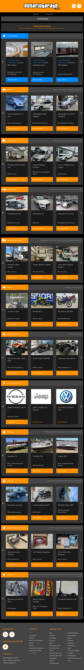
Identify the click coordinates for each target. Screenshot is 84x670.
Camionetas (52, 638)
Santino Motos (13, 319)
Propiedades (52, 658)
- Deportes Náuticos (72, 633)
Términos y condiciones (36, 640)
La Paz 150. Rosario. (15, 62)
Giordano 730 (38, 456)
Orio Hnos (12, 174)
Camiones (52, 640)
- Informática (70, 645)
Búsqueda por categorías (36, 648)
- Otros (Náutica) (71, 635)
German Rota (38, 272)
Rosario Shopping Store (40, 607)
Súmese (31, 638)
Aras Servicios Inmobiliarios (38, 73)
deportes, (69, 574)
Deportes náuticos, (64, 432)
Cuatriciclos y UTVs (54, 645)
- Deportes (70, 653)
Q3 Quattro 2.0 (38, 214)
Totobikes (12, 608)
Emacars (36, 512)
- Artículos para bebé (73, 650)
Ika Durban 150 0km (65, 312)
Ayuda (31, 643)
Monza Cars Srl (14, 223)
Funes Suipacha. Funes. (40, 62)
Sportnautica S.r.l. (65, 367)
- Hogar (69, 648)
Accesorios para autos (55, 653)
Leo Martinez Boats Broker (15, 464)
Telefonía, (34, 574)
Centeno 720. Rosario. (66, 62)
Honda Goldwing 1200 (41, 505)
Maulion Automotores (66, 223)
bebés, (62, 574)
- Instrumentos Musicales (74, 658)
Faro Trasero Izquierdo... (42, 552)
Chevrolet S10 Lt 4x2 (66, 214)
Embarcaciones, (51, 432)
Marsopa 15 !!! (12, 456)
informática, (50, 574)
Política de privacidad (35, 650)
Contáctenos (32, 653)
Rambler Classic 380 (65, 505)
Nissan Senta (13, 416)
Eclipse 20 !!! (62, 456)
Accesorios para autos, (57, 528)
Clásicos (51, 650)
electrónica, (42, 574)
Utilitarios (52, 635)
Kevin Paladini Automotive (63, 511)
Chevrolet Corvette (15, 505)
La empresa (32, 635)
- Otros (69, 660)
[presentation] (3, 61)
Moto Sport (38, 319)
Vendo (36, 223)
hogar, (57, 574)
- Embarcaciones (54, 663)
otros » (80, 576)
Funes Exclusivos (14, 123)
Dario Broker (38, 465)
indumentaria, (77, 574)
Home (31, 633)
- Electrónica (70, 643)
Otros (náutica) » (76, 432)
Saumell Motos (64, 319)
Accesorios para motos (73, 528)
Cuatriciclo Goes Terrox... (67, 358)
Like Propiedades (65, 74)
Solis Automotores (40, 123)
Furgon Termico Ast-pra (42, 265)
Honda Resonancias (15, 367)
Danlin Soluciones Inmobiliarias (15, 73)
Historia (31, 645)
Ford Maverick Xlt (14, 214)
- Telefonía (70, 640)
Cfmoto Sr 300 (13, 312)
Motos (51, 643)
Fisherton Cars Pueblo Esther (41, 173)
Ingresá (36, 14)
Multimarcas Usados (66, 123)
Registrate (49, 14)
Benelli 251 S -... (38, 312)
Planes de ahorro (54, 648)
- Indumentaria (71, 655)
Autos (50, 633)
